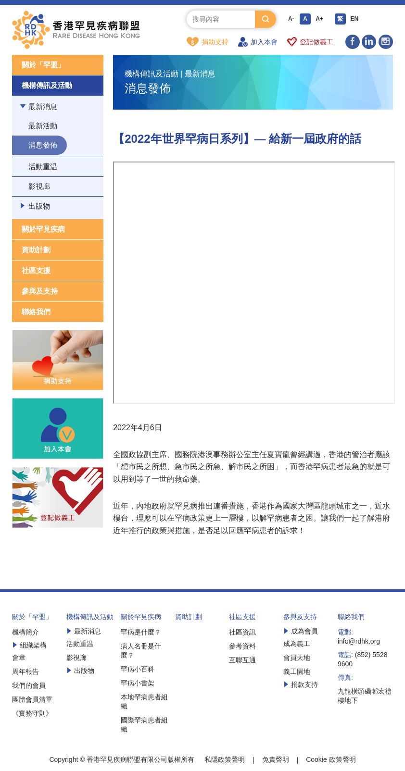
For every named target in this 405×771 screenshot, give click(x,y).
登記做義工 (310, 42)
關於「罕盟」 (43, 65)
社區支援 (36, 271)
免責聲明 (275, 760)
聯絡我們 (36, 312)
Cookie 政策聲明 (330, 760)
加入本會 (258, 42)
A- (291, 19)
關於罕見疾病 (43, 229)
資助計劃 (36, 250)
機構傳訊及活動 (47, 86)
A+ (320, 19)
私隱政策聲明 (224, 760)
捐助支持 (207, 42)
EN (356, 19)
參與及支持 (40, 291)
